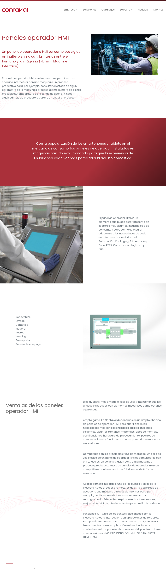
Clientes (158, 9)
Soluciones (89, 9)
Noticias (143, 9)
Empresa (69, 9)
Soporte (125, 9)
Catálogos (108, 9)
